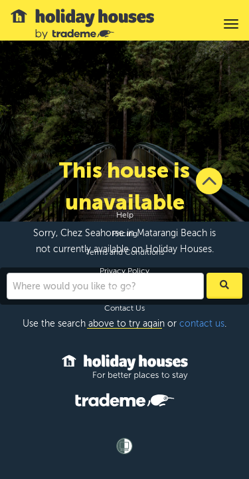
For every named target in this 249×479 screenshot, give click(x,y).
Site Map (125, 289)
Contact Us (124, 308)
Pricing (124, 233)
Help (124, 215)
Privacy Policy (124, 270)
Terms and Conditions (125, 252)
